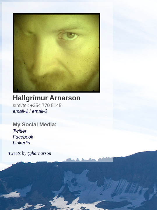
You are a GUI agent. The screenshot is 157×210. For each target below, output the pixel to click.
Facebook (23, 136)
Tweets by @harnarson (29, 153)
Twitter (20, 131)
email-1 (20, 111)
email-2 (39, 111)
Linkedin (21, 142)
